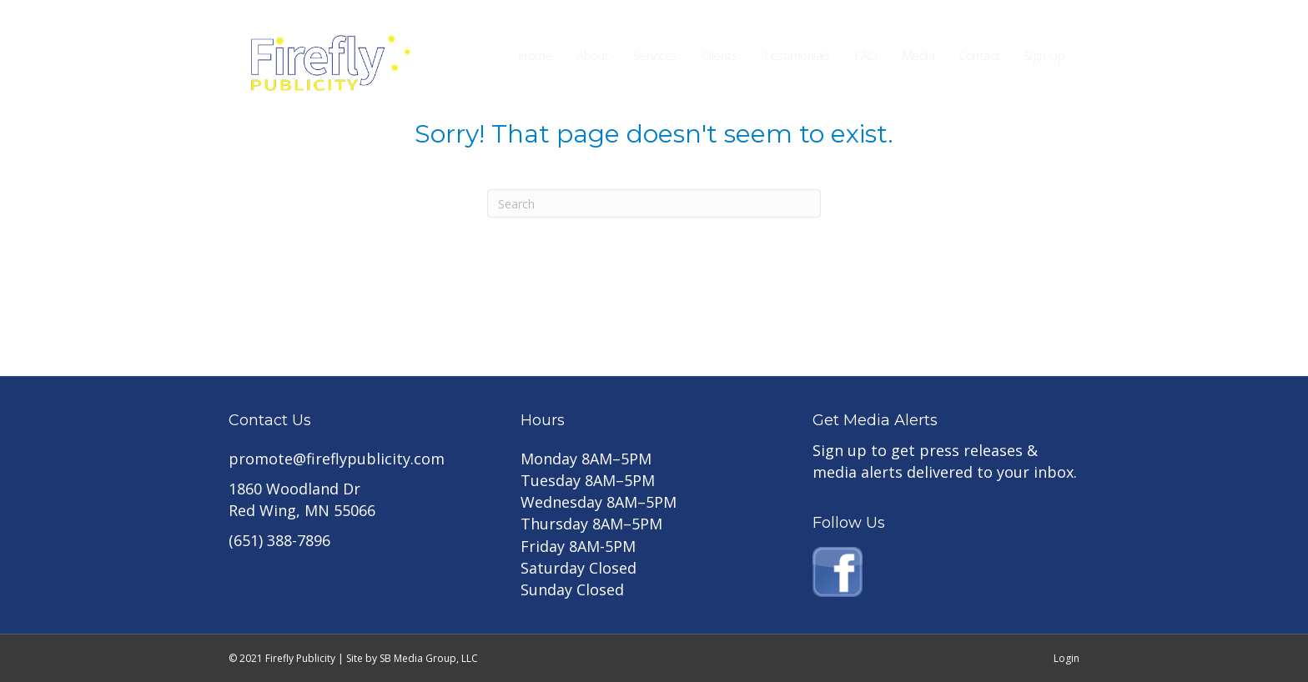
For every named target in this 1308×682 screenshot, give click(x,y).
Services (655, 55)
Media (918, 55)
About (592, 55)
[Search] (654, 203)
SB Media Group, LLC (429, 658)
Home (535, 55)
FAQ (866, 55)
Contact (979, 55)
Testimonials (796, 55)
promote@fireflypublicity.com (337, 459)
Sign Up (1044, 55)
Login (1066, 658)
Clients (720, 55)
